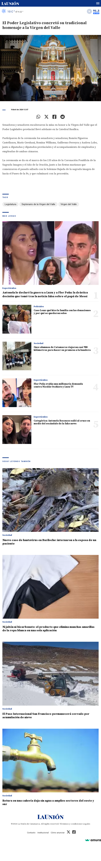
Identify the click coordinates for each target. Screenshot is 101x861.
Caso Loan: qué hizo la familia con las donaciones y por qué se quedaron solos (62, 312)
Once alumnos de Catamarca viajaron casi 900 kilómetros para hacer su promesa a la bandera (62, 349)
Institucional (43, 832)
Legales (86, 824)
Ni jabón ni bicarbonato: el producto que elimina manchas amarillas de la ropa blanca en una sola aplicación (48, 628)
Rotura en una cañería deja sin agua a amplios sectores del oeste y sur (48, 802)
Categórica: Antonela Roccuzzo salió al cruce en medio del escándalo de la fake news (62, 422)
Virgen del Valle (69, 204)
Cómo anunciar (58, 832)
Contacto (31, 832)
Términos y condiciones (70, 824)
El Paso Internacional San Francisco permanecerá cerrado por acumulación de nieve (45, 715)
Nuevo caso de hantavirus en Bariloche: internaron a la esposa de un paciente (49, 541)
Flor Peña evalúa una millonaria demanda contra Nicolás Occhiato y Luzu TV (58, 385)
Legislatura (10, 204)
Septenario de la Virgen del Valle (38, 204)
